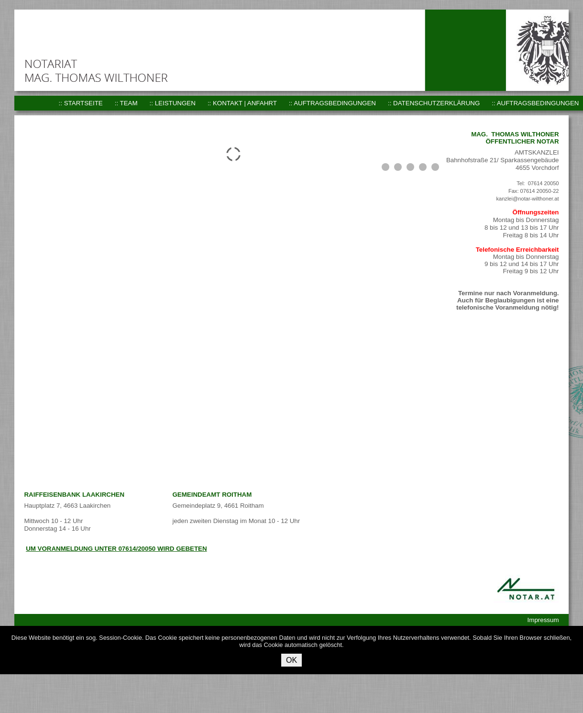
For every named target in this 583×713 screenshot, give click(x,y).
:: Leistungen (173, 103)
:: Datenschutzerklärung (434, 103)
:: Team (126, 103)
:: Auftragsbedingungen (332, 103)
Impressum (543, 620)
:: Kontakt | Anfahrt (242, 103)
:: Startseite (81, 103)
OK (291, 660)
